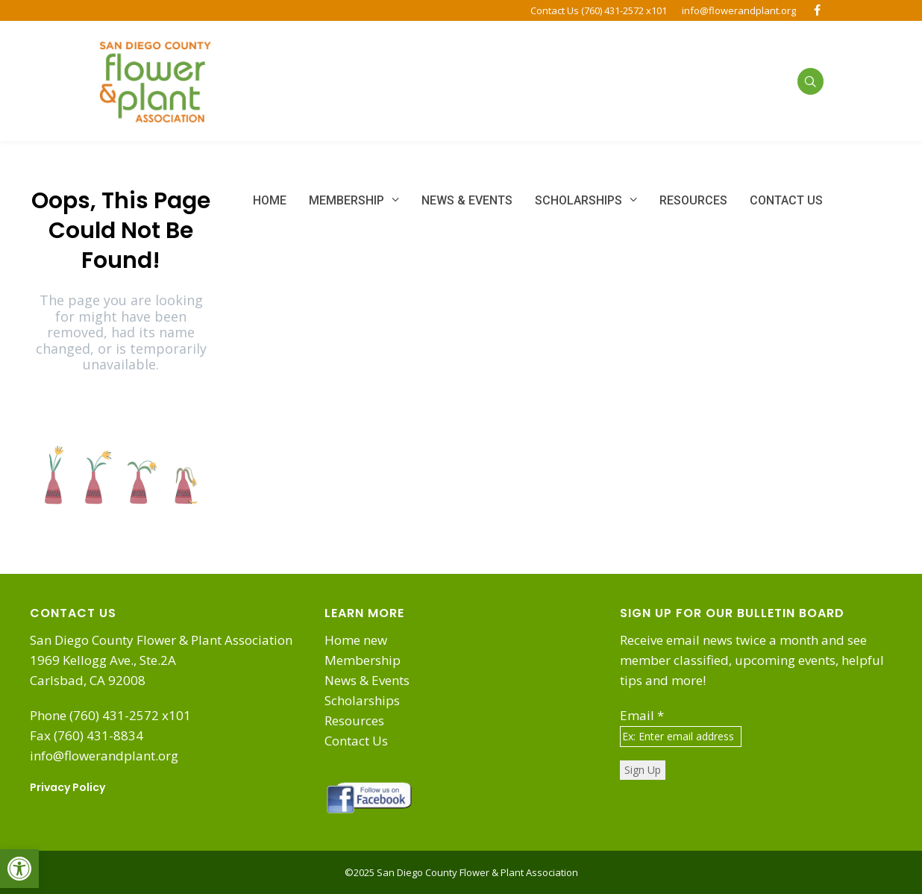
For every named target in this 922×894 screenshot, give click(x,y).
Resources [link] (354, 720)
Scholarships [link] (362, 700)
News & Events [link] (367, 680)
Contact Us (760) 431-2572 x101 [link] (598, 10)
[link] (19, 868)
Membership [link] (362, 660)
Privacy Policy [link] (67, 787)
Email (642, 715)
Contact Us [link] (356, 740)
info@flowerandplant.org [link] (739, 10)
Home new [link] (355, 639)
